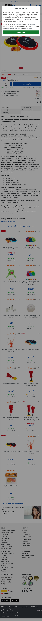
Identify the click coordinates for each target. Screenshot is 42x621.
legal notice (29, 28)
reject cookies (31, 24)
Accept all (21, 32)
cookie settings (18, 24)
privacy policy (9, 28)
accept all (26, 19)
